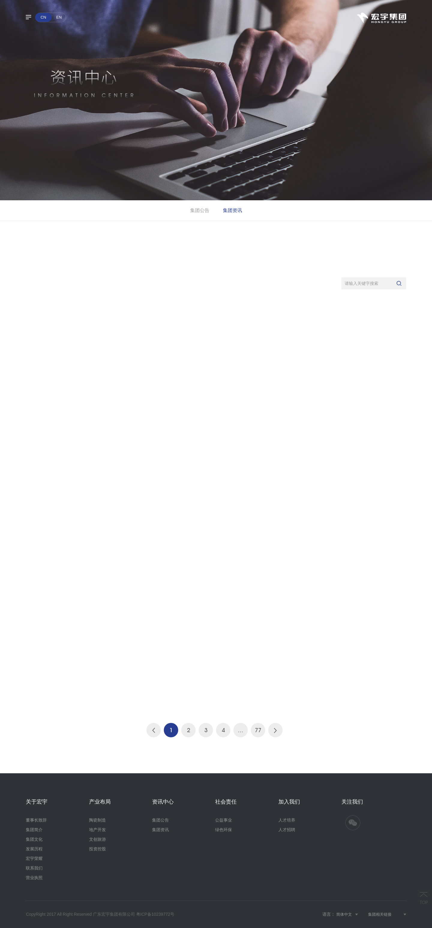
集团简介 (34, 829)
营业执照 (34, 877)
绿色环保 (223, 829)
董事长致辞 (36, 820)
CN (43, 17)
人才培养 (286, 820)
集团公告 (199, 210)
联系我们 (34, 868)
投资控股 (97, 848)
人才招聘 (286, 829)
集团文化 (34, 839)
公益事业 (223, 820)
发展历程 (34, 848)
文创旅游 (97, 839)
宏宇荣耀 (34, 858)
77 (258, 730)
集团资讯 (232, 210)
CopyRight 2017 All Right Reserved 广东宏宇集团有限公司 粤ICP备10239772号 (100, 914)
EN (59, 17)
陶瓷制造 (97, 820)
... (240, 730)
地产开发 (97, 829)
